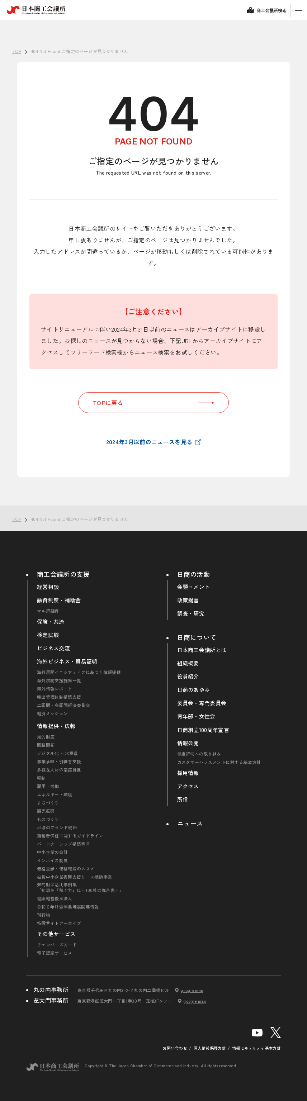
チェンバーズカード (57, 945)
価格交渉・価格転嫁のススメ (65, 869)
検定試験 (48, 635)
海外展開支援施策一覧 (59, 680)
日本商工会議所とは (202, 650)
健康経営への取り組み (199, 754)
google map (191, 990)
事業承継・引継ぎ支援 (59, 761)
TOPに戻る (153, 402)
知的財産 (46, 737)
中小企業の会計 (52, 852)
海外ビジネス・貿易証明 (67, 661)
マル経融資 (48, 611)
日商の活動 (193, 574)
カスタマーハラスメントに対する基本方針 (219, 762)
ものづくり (48, 819)
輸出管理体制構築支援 (59, 697)
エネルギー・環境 (54, 794)
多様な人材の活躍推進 (59, 770)
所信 (182, 799)
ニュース (190, 823)
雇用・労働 (48, 786)
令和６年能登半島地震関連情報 (68, 907)
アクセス (188, 786)
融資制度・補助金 (59, 600)
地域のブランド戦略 (57, 827)
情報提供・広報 (56, 726)
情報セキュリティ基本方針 (256, 1048)
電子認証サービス (54, 953)
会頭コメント (193, 586)
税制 (41, 778)
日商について (197, 637)
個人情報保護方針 (209, 1048)
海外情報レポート (54, 689)
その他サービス (56, 934)
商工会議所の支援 (63, 574)
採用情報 (188, 773)
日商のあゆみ (193, 689)
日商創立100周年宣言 (203, 730)
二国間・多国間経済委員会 (63, 705)
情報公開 (188, 743)
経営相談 (48, 586)
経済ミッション (52, 713)
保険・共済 (51, 621)
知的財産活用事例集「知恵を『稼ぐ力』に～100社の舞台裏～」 (80, 887)
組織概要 (188, 663)
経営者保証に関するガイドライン (70, 836)
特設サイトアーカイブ (59, 923)
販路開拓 (46, 745)
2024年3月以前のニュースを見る (149, 441)
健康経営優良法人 (54, 898)
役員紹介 (188, 676)
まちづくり (48, 803)
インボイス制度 (52, 860)
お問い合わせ (175, 1048)
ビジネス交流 (53, 648)
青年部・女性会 (196, 716)
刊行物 (43, 915)
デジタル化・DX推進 (57, 753)
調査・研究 (191, 613)
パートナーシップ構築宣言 (63, 844)
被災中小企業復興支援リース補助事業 (74, 877)
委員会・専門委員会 (202, 703)
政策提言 (188, 600)
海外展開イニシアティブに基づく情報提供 (79, 672)
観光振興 (46, 811)
